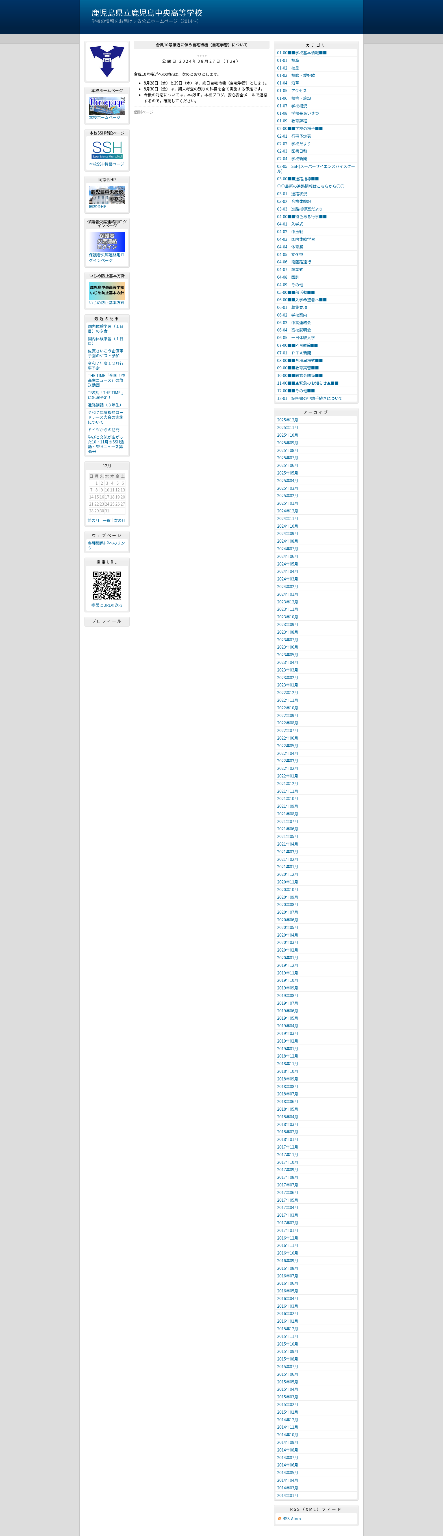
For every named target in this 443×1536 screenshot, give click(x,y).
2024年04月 (287, 571)
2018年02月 (287, 1131)
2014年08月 (287, 1450)
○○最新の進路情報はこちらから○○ (310, 186)
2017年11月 (287, 1154)
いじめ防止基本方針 (107, 302)
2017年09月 (287, 1169)
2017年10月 (287, 1162)
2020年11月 (287, 882)
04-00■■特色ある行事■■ (302, 216)
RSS (286, 1518)
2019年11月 (287, 973)
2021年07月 (287, 821)
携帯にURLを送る (107, 605)
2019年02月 (287, 1041)
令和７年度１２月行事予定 (105, 365)
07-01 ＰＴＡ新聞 (294, 353)
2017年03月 (287, 1215)
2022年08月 (287, 722)
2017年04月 (287, 1207)
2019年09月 (287, 988)
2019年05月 (287, 1018)
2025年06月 (287, 465)
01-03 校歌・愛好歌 (296, 75)
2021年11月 (287, 791)
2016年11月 (287, 1245)
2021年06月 (287, 828)
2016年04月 (287, 1298)
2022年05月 (287, 745)
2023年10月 (287, 616)
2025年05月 (287, 473)
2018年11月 (287, 1063)
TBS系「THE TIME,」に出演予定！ (107, 395)
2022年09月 (287, 715)
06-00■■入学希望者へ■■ (302, 299)
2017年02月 (287, 1222)
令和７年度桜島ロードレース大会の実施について (105, 417)
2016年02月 (287, 1313)
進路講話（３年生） (105, 405)
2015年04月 (287, 1389)
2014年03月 (287, 1487)
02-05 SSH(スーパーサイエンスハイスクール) (316, 168)
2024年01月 (287, 594)
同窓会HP (97, 206)
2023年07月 (287, 639)
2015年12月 (287, 1328)
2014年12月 (287, 1419)
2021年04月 (287, 844)
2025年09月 (287, 442)
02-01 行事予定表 (294, 136)
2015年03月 (287, 1396)
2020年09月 (287, 897)
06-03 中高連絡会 (294, 322)
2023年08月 (287, 632)
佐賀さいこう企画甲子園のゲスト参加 (105, 353)
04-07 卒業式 (290, 269)
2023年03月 (287, 670)
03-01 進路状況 (292, 193)
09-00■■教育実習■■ (298, 368)
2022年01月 (287, 776)
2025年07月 (287, 457)
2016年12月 (287, 1238)
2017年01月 (287, 1230)
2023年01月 (287, 685)
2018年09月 (287, 1079)
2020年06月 (287, 919)
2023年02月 (287, 677)
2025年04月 (287, 480)
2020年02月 (287, 950)
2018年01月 (287, 1139)
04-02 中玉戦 (290, 231)
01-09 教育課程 (292, 121)
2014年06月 (287, 1465)
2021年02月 (287, 859)
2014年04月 (287, 1480)
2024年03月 (287, 579)
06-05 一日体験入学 (296, 337)
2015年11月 (287, 1336)
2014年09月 (287, 1442)
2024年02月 (287, 586)
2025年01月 (287, 503)
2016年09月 (287, 1260)
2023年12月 (287, 602)
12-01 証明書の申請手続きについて (310, 398)
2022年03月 (287, 760)
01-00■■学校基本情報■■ (302, 52)
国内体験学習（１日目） (105, 341)
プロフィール (107, 621)
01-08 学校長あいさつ (298, 113)
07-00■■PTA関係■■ (297, 345)
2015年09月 (287, 1351)
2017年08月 (287, 1177)
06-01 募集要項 (292, 307)
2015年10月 (287, 1344)
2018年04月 (287, 1116)
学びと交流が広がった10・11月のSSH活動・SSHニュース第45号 (106, 444)
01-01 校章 (288, 60)
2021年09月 (287, 806)
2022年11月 (287, 700)
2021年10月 (287, 798)
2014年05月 (287, 1472)
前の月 (93, 520)
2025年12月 (287, 420)
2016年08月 (287, 1268)
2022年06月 (287, 738)
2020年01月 (287, 957)
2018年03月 (287, 1124)
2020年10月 (287, 889)
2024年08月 (287, 541)
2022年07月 (287, 730)
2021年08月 (287, 813)
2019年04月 (287, 1025)
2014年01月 (287, 1495)
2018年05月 (287, 1109)
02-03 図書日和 (292, 151)
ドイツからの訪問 (104, 429)
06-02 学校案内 (292, 315)
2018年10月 (287, 1071)
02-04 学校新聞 (292, 158)
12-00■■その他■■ (296, 390)
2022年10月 (287, 707)
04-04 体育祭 (290, 247)
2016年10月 (287, 1253)
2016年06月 (287, 1283)
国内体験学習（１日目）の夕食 (105, 328)
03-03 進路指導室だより (300, 209)
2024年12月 (287, 511)
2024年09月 (287, 533)
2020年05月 (287, 927)
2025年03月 (287, 488)
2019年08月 (287, 995)
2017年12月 (287, 1147)
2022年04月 (287, 753)
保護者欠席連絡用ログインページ (107, 257)
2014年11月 (287, 1427)
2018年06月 (287, 1101)
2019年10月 (287, 980)
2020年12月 (287, 874)
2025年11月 (287, 427)
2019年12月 (287, 965)
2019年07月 (287, 1003)
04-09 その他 (290, 284)
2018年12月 (287, 1056)
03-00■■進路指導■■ (298, 178)
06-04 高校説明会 (294, 330)
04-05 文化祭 (290, 254)
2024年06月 (287, 556)
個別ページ (144, 112)
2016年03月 (287, 1306)
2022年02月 (287, 768)
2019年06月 (287, 1010)
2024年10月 (287, 526)
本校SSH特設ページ (106, 164)
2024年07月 (287, 548)
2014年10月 (287, 1434)
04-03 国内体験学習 (296, 239)
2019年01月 (287, 1048)
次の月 (120, 520)
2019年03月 (287, 1033)
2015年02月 (287, 1404)
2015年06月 (287, 1374)
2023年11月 (287, 609)
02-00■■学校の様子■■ (300, 128)
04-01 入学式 (290, 224)
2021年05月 (287, 836)
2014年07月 (287, 1457)
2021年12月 (287, 783)
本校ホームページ (104, 117)
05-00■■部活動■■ (296, 292)
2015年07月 (287, 1366)
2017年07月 (287, 1185)
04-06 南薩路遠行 (294, 262)
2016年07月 (287, 1276)
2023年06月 (287, 647)
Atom (296, 1518)
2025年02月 (287, 495)
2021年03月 (287, 851)
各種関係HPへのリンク (106, 545)
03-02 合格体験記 (294, 201)
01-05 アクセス (292, 90)
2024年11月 (287, 518)
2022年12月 (287, 692)
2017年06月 (287, 1192)
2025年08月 (287, 450)
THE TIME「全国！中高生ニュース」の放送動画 (106, 380)
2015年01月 (287, 1412)
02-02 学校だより (294, 143)
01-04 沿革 (288, 83)
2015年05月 (287, 1382)
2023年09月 (287, 624)
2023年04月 (287, 662)
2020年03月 (287, 942)
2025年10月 (287, 435)
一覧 (106, 520)
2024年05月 (287, 564)
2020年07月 (287, 912)
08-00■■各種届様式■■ (300, 360)
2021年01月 (287, 866)
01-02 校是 (288, 68)
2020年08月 (287, 904)
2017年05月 (287, 1200)
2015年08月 (287, 1359)
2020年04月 (287, 935)
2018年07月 (287, 1094)
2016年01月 (287, 1321)
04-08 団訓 (288, 277)
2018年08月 (287, 1086)
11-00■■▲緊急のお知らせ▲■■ (308, 383)
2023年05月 (287, 654)
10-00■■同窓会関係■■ (300, 375)
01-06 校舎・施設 (294, 98)
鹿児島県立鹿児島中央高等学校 (147, 12)
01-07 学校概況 (292, 106)
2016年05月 (287, 1291)
